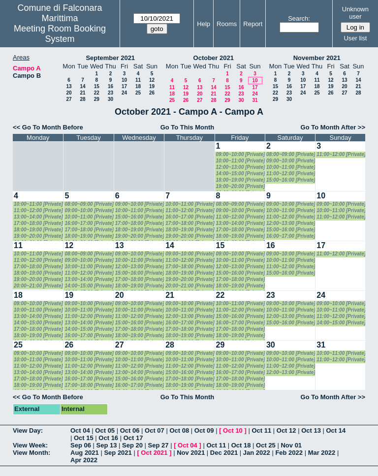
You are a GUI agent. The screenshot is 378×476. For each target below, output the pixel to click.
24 (124, 92)
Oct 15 (84, 438)
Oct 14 (336, 430)
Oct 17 (133, 438)
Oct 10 (233, 430)
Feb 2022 (289, 452)
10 (124, 80)
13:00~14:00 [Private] (38, 217)
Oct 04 (80, 430)
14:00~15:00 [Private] (240, 173)
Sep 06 (80, 445)
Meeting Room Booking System (60, 34)
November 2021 (317, 58)
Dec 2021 (224, 452)
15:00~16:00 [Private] (290, 180)
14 (82, 86)
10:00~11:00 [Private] (240, 160)
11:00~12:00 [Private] (290, 173)
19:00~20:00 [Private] (240, 186)
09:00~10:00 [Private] (240, 154)
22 (96, 92)
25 (138, 92)
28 (82, 99)
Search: (299, 18)
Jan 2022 (256, 452)
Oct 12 (286, 430)
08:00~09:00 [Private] (290, 154)
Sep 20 (132, 445)
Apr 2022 (83, 460)
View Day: (28, 430)
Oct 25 (266, 445)
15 (96, 86)
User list (355, 38)
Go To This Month (187, 127)
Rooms (227, 24)
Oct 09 (204, 430)
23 (110, 92)
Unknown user (355, 12)
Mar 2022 (322, 452)
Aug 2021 (84, 452)
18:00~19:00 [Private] (240, 180)
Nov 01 (291, 445)
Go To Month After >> (333, 127)
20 (68, 92)
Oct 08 (179, 430)
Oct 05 (105, 430)
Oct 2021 (154, 452)
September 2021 (110, 58)
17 (124, 86)
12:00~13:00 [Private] (240, 167)
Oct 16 (108, 438)
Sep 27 (158, 445)
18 (138, 86)
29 (96, 99)
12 (152, 80)
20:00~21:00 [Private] (38, 285)
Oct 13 (311, 430)
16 (110, 86)
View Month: (31, 452)
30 (110, 99)
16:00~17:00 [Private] (89, 223)
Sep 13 (106, 445)
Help (203, 24)
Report (252, 24)
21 (82, 92)
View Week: (30, 445)
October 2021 (213, 58)
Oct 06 (130, 430)
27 (68, 99)
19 (152, 86)
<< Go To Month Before (48, 127)
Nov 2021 (191, 452)
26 (152, 92)
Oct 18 (241, 445)
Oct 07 (154, 430)
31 (254, 100)
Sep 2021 (117, 452)
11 (138, 80)
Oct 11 (261, 430)
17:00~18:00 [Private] (38, 223)
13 (68, 86)
